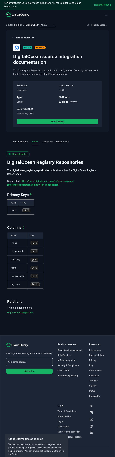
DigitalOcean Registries (20, 312)
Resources (94, 375)
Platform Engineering (68, 375)
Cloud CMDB (63, 370)
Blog (91, 365)
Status (92, 391)
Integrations (95, 350)
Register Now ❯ (102, 4)
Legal (60, 421)
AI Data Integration (66, 360)
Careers (93, 386)
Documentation (96, 355)
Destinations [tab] (62, 141)
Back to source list (22, 37)
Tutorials (93, 381)
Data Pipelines (64, 355)
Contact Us (94, 396)
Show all (73, 102)
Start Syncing (57, 121)
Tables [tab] (35, 141)
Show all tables (17, 154)
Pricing (92, 360)
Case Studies (95, 370)
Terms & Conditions (67, 411)
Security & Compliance (68, 365)
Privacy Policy (64, 416)
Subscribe (29, 371)
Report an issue (97, 24)
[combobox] (47, 25)
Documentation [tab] (20, 141)
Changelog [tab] (47, 141)
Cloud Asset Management (70, 350)
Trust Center (63, 426)
